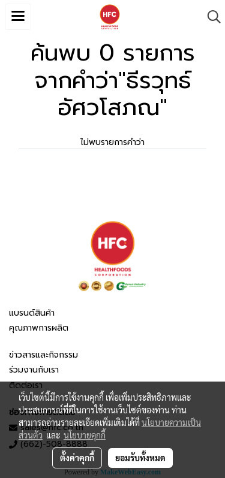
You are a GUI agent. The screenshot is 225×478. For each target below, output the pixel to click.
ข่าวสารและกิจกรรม (43, 355)
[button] (210, 16)
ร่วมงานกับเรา (34, 370)
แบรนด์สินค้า (32, 313)
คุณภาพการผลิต (38, 328)
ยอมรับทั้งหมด (140, 457)
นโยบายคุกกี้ (85, 434)
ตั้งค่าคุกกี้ (77, 457)
